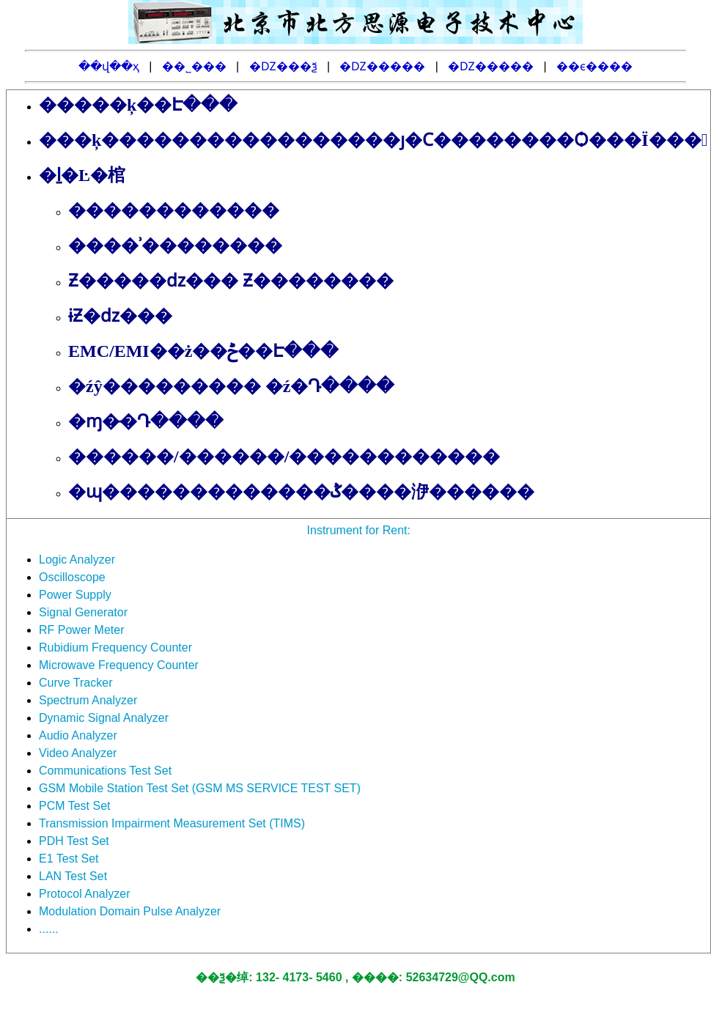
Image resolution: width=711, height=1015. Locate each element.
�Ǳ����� (382, 66)
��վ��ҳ (108, 66)
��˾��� (194, 66)
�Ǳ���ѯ (283, 66)
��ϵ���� (594, 66)
